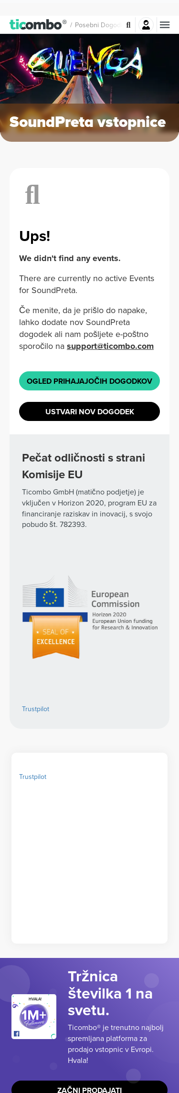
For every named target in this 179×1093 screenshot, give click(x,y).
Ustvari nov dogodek (89, 462)
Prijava (146, 9)
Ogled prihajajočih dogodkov (89, 422)
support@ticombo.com (66, 377)
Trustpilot (35, 761)
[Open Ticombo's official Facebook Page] (35, 1086)
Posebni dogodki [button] (100, 9)
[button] (38, 8)
